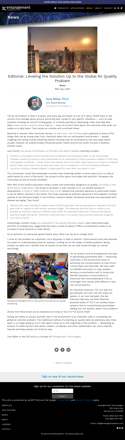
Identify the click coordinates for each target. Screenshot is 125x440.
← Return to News (62, 363)
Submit (63, 396)
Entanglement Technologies (66, 336)
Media (89, 8)
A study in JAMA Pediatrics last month (42, 191)
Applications (77, 8)
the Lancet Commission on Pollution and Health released (49, 151)
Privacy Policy (63, 400)
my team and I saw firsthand (68, 133)
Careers (6, 424)
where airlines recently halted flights (33, 125)
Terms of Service (84, 400)
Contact (108, 8)
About (98, 8)
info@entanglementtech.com (110, 423)
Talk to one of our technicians (62, 376)
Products (63, 8)
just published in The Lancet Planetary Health (60, 223)
